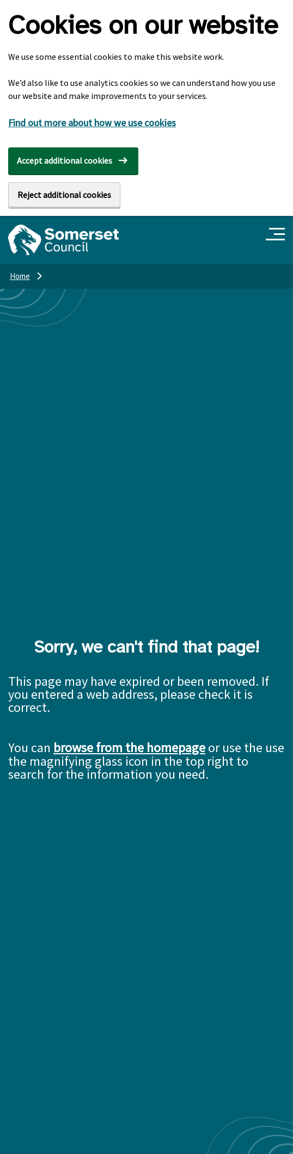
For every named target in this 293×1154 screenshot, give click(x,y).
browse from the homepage (129, 747)
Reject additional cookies (64, 194)
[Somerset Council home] (63, 240)
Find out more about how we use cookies (92, 122)
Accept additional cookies (64, 160)
